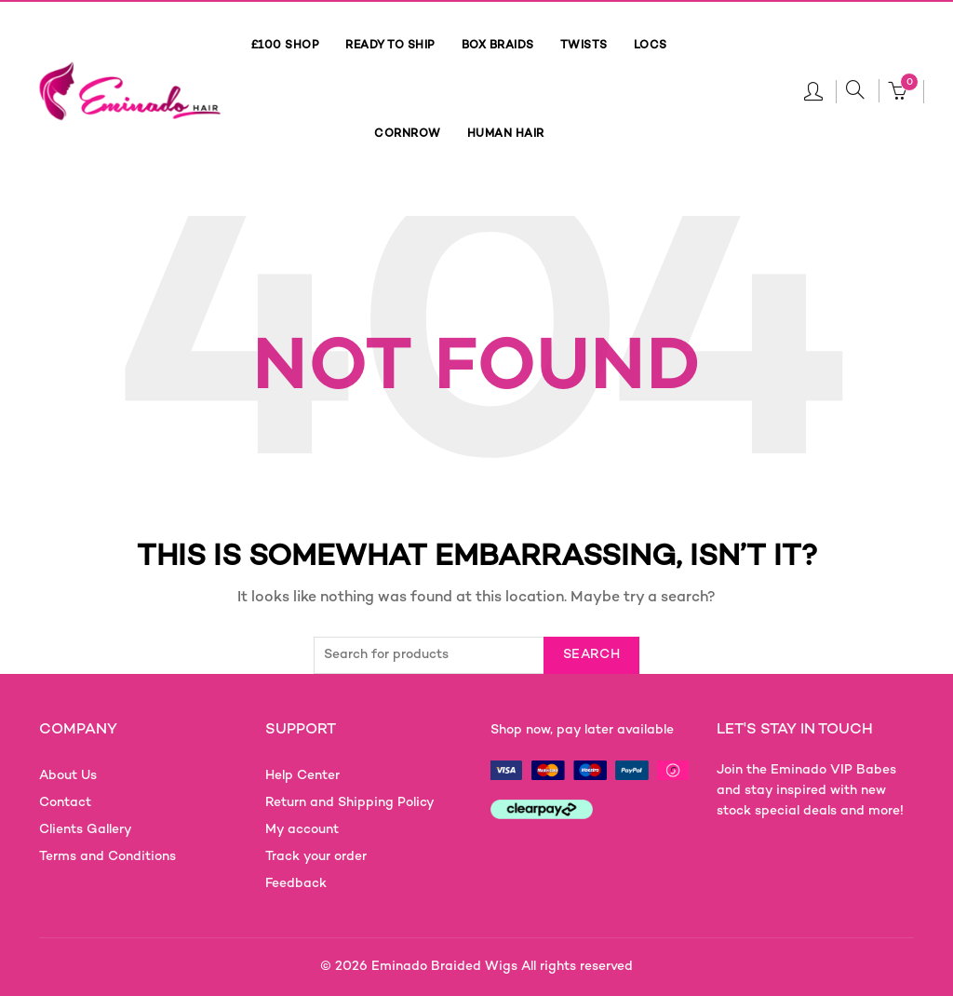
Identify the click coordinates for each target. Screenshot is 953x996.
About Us (68, 776)
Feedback (296, 884)
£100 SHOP (285, 46)
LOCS (650, 46)
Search (591, 655)
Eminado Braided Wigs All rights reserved (502, 967)
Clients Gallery (85, 830)
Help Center (302, 776)
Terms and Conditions (107, 857)
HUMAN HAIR (505, 134)
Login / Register (813, 90)
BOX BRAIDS (498, 46)
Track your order (316, 857)
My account (302, 830)
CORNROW (407, 134)
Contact (65, 803)
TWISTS (584, 46)
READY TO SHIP (390, 46)
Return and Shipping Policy (350, 803)
